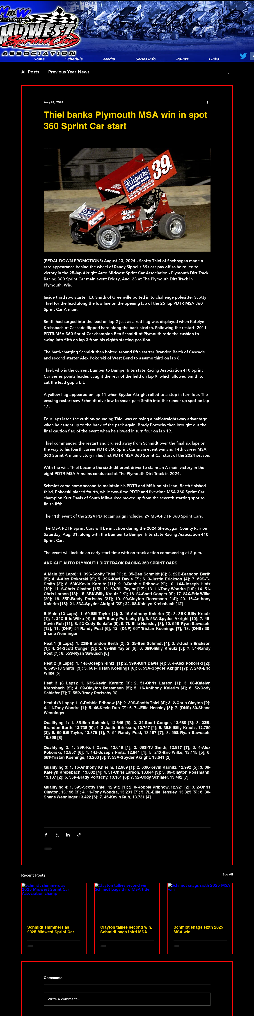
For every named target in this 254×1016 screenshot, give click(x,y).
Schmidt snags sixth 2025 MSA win (198, 929)
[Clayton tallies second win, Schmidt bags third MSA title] (127, 901)
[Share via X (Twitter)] (57, 835)
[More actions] (208, 102)
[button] (109, 59)
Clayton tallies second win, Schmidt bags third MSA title (126, 929)
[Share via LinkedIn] (68, 835)
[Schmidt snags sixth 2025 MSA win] (200, 901)
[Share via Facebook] (46, 835)
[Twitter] (243, 56)
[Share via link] (79, 835)
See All (228, 874)
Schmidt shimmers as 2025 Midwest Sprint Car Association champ (50, 929)
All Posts (30, 72)
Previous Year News (68, 72)
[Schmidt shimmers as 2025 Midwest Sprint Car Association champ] (54, 901)
